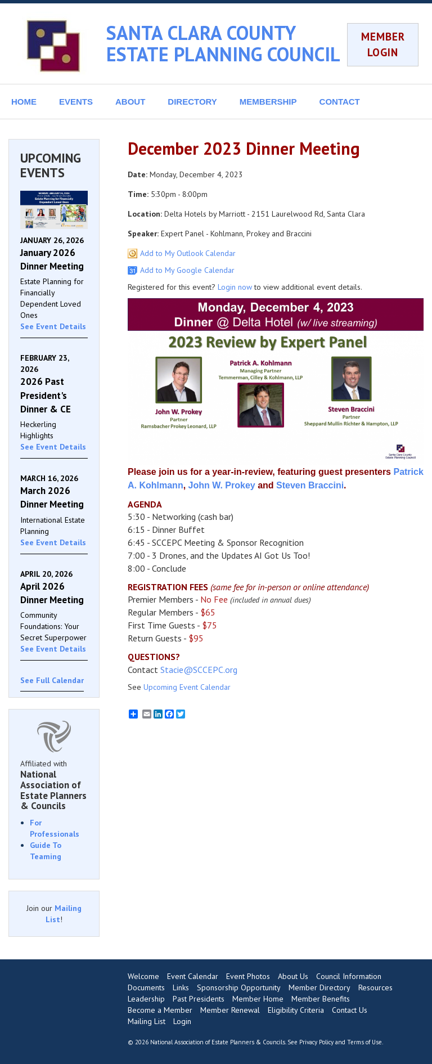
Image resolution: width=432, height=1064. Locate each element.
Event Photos (248, 976)
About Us (293, 976)
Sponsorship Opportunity (239, 987)
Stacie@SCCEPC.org (198, 669)
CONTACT (340, 101)
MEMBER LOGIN (383, 44)
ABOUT (130, 101)
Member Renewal (230, 1010)
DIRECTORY (192, 101)
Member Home (258, 999)
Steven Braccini (310, 485)
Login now (235, 287)
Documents (146, 987)
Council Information (348, 976)
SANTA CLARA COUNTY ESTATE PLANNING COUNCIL (223, 43)
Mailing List (146, 1021)
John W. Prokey (221, 485)
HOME (24, 101)
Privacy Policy (316, 1042)
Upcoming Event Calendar (187, 687)
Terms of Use (364, 1042)
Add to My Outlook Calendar (188, 253)
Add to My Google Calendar (187, 270)
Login (182, 1021)
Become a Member (160, 1010)
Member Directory (319, 987)
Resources (375, 987)
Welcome (143, 976)
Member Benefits (320, 999)
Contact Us (349, 1010)
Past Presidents (198, 999)
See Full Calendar (52, 680)
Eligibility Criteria (296, 1010)
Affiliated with (54, 784)
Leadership (146, 999)
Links (181, 987)
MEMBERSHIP (268, 101)
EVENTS (76, 101)
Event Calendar (192, 976)
